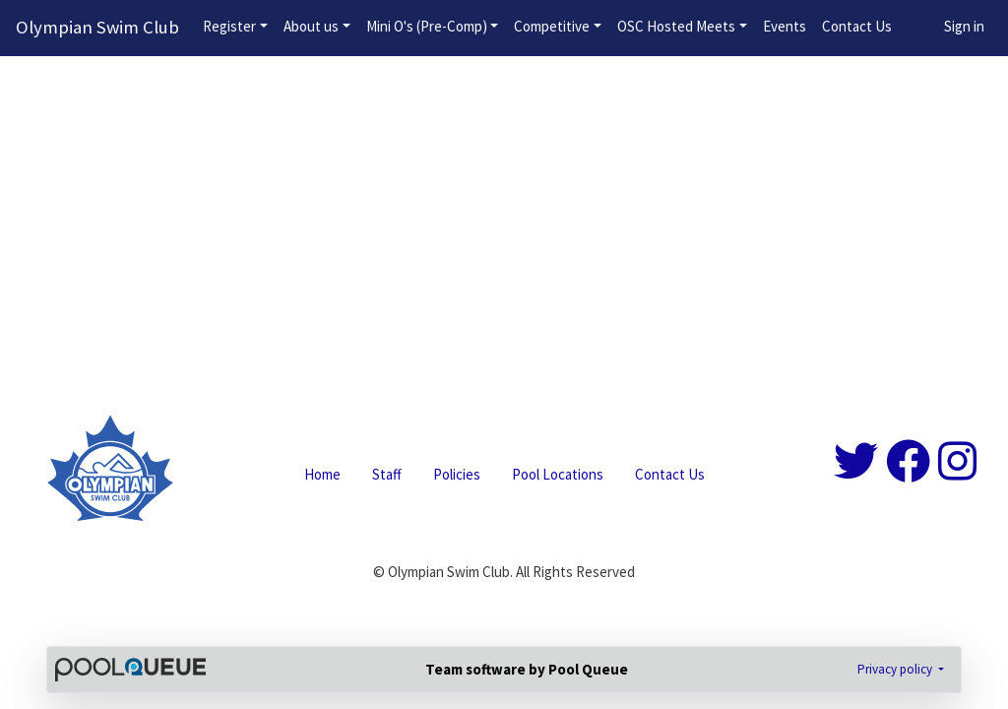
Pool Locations (557, 474)
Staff (387, 474)
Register (229, 26)
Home (322, 474)
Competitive (552, 26)
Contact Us (857, 26)
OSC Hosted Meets (676, 26)
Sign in (964, 26)
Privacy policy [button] (896, 669)
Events (784, 26)
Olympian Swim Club (97, 27)
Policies (456, 474)
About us (311, 26)
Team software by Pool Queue (526, 669)
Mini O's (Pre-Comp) (426, 26)
